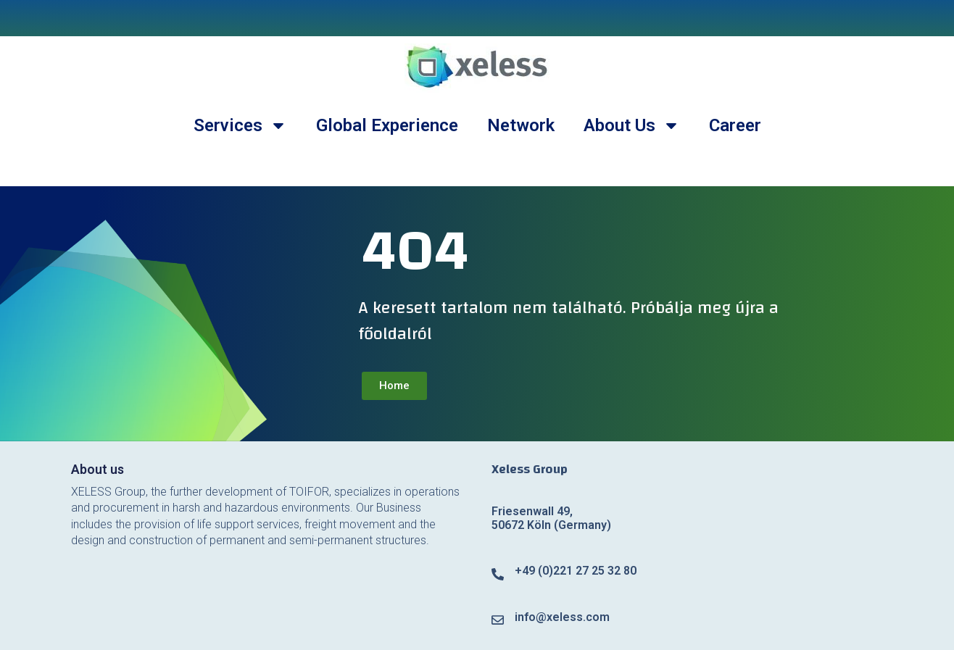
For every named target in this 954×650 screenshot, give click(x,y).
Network (521, 125)
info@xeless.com (562, 617)
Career (735, 125)
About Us (632, 125)
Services (240, 125)
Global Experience (387, 125)
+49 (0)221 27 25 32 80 (575, 571)
